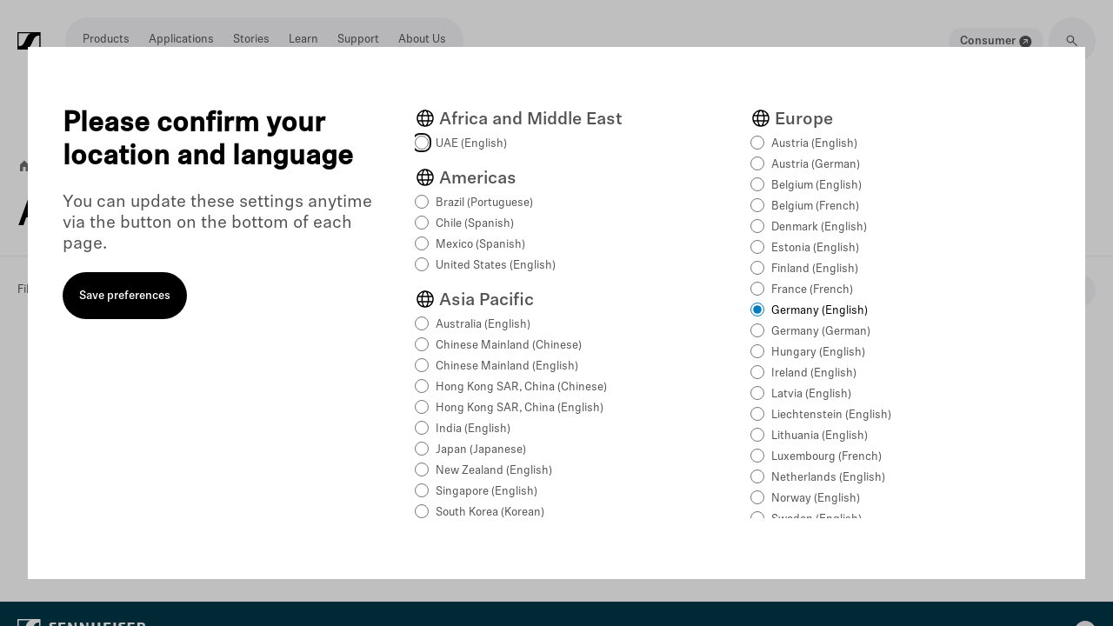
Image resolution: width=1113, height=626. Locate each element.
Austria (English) (814, 144)
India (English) (473, 429)
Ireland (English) (813, 373)
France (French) (812, 290)
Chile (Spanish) (475, 224)
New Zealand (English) (494, 470)
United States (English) (496, 265)
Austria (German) (815, 164)
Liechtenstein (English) (831, 415)
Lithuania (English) (819, 436)
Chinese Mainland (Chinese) (509, 345)
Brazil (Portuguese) (484, 203)
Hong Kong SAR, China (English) (519, 408)
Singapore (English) (486, 491)
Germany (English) (819, 310)
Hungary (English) (818, 352)
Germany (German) (820, 331)
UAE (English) (471, 144)
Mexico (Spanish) (480, 244)
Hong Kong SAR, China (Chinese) (521, 387)
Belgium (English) (816, 185)
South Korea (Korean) (490, 512)
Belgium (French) (815, 206)
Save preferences (124, 296)
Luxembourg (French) (826, 457)
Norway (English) (815, 498)
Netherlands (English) (828, 477)
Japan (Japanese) (481, 450)
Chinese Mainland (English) (507, 366)
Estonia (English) (815, 248)
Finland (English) (814, 269)
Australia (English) (483, 324)
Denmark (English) (819, 227)
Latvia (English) (811, 394)
